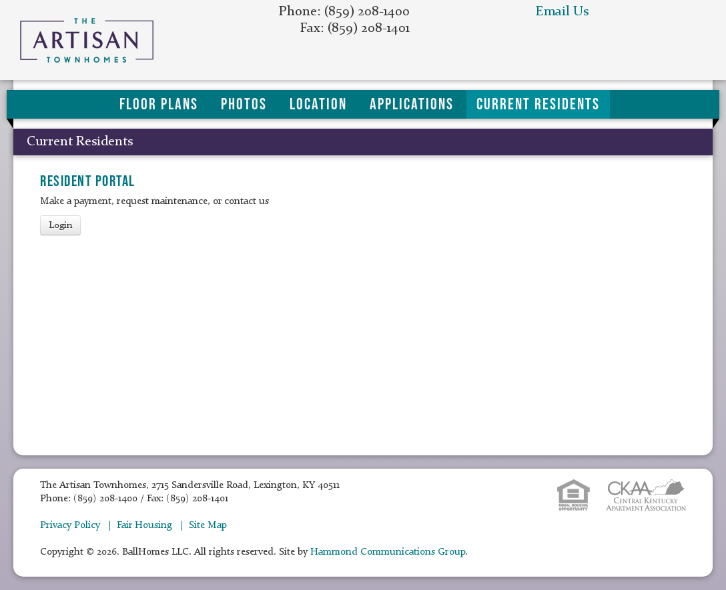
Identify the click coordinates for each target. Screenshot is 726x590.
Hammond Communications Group (387, 552)
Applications (412, 104)
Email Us (562, 12)
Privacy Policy (70, 526)
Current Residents (538, 104)
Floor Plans (158, 104)
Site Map (208, 526)
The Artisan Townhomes (98, 40)
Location (318, 104)
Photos (244, 104)
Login (60, 225)
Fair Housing (144, 526)
